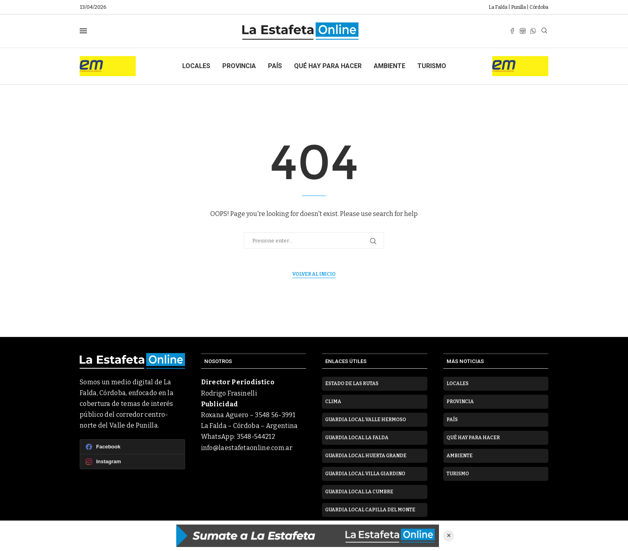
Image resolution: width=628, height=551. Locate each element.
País (275, 66)
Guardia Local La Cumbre (359, 491)
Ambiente (389, 66)
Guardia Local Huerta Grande (366, 455)
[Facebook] (512, 31)
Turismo (431, 66)
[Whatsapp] (533, 31)
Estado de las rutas (351, 383)
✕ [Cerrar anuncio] (449, 536)
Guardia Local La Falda (356, 437)
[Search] (544, 31)
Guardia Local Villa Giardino (365, 473)
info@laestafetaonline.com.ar (246, 448)
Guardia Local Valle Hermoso (365, 419)
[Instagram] (522, 31)
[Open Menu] (83, 30)
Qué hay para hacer (328, 66)
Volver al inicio (314, 274)
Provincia (239, 66)
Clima (333, 401)
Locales (196, 66)
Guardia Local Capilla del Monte (370, 510)
